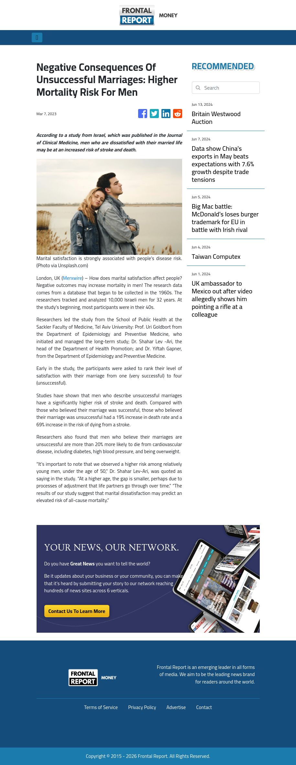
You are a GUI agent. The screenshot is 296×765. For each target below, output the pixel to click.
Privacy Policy (142, 707)
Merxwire (72, 278)
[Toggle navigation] (37, 37)
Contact (204, 707)
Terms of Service (101, 707)
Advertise (176, 707)
